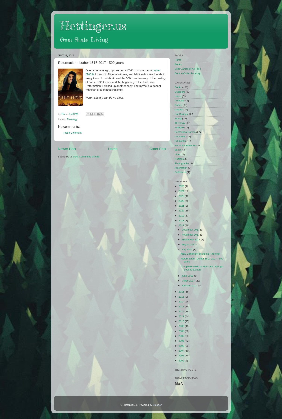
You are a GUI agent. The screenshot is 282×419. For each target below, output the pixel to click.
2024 (182, 191)
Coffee (178, 105)
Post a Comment (72, 132)
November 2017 (191, 234)
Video (178, 154)
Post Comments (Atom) (86, 156)
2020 (182, 210)
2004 (182, 350)
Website (179, 127)
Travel (178, 118)
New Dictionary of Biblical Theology (200, 253)
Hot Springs (181, 114)
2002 (182, 360)
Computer (180, 136)
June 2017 (188, 275)
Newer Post (67, 149)
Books (178, 64)
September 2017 (191, 239)
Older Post (158, 149)
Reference (180, 172)
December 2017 (191, 229)
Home (112, 149)
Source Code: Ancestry (187, 73)
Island (178, 96)
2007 (182, 336)
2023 (182, 196)
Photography (182, 163)
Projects (179, 100)
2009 (182, 326)
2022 (182, 201)
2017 (182, 225)
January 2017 (190, 285)
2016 (182, 291)
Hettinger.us (93, 25)
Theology (72, 119)
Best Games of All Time (188, 68)
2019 (182, 215)
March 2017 (189, 280)
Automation (181, 167)
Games (179, 109)
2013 (182, 306)
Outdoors (180, 91)
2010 (182, 321)
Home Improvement (186, 145)
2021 (182, 205)
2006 (182, 340)
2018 (182, 220)
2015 (182, 296)
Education (180, 141)
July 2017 (187, 249)
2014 (182, 301)
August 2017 (189, 244)
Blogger (157, 404)
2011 (182, 316)
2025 (182, 186)
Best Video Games (185, 132)
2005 (182, 345)
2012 (182, 311)
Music (178, 150)
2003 (182, 355)
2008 (182, 331)
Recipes (179, 158)
